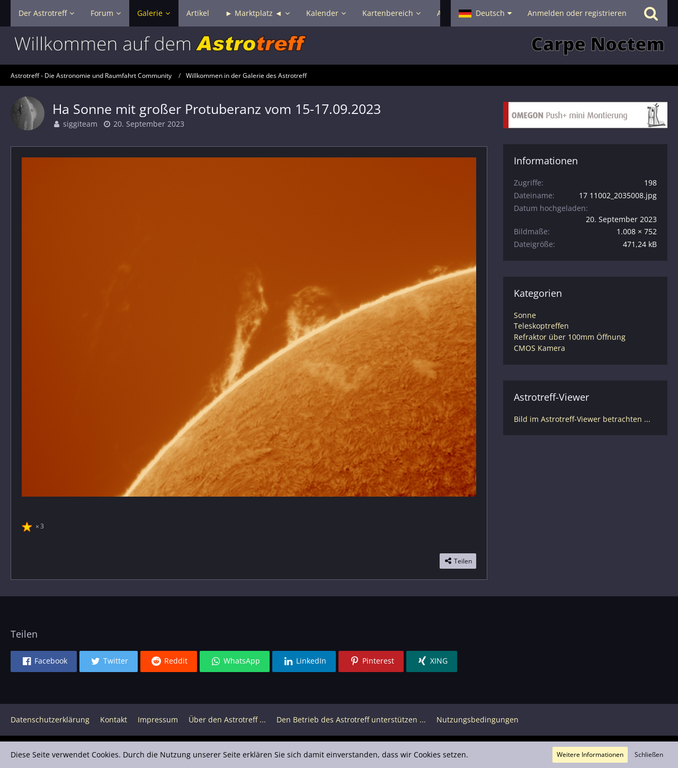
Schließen (649, 754)
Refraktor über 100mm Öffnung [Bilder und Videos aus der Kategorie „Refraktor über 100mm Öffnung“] (570, 337)
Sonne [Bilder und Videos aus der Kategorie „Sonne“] (525, 315)
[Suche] (651, 13)
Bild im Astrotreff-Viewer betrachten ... (582, 419)
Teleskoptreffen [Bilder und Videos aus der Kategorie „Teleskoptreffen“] (541, 326)
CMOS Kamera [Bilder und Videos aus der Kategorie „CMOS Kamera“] (539, 348)
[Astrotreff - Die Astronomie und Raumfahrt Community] (339, 45)
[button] (485, 13)
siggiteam (80, 124)
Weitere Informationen (590, 754)
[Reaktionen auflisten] (34, 525)
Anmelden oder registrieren (577, 13)
